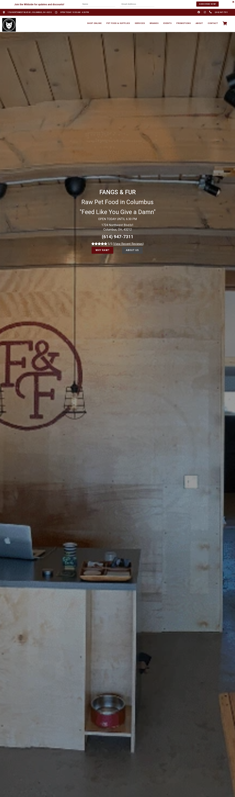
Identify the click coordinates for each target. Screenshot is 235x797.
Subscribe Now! (207, 4)
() (128, 244)
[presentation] (169, 4)
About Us (132, 250)
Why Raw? (102, 250)
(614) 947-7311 (117, 236)
